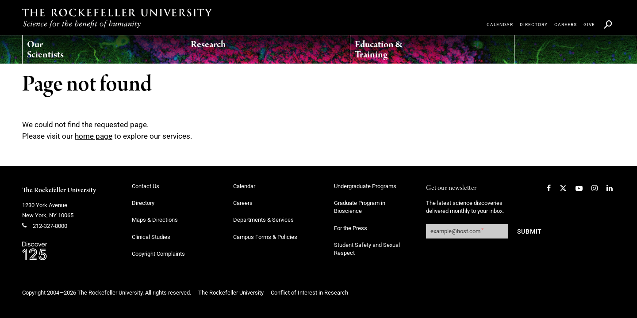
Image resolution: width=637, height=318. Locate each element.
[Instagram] (594, 188)
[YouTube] (579, 188)
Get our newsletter (451, 188)
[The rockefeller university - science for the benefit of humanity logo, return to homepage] (117, 18)
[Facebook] (549, 188)
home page (93, 136)
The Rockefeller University (59, 190)
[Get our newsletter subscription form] (467, 231)
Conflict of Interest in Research (309, 292)
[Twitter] (563, 188)
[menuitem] (64, 47)
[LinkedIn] (609, 188)
